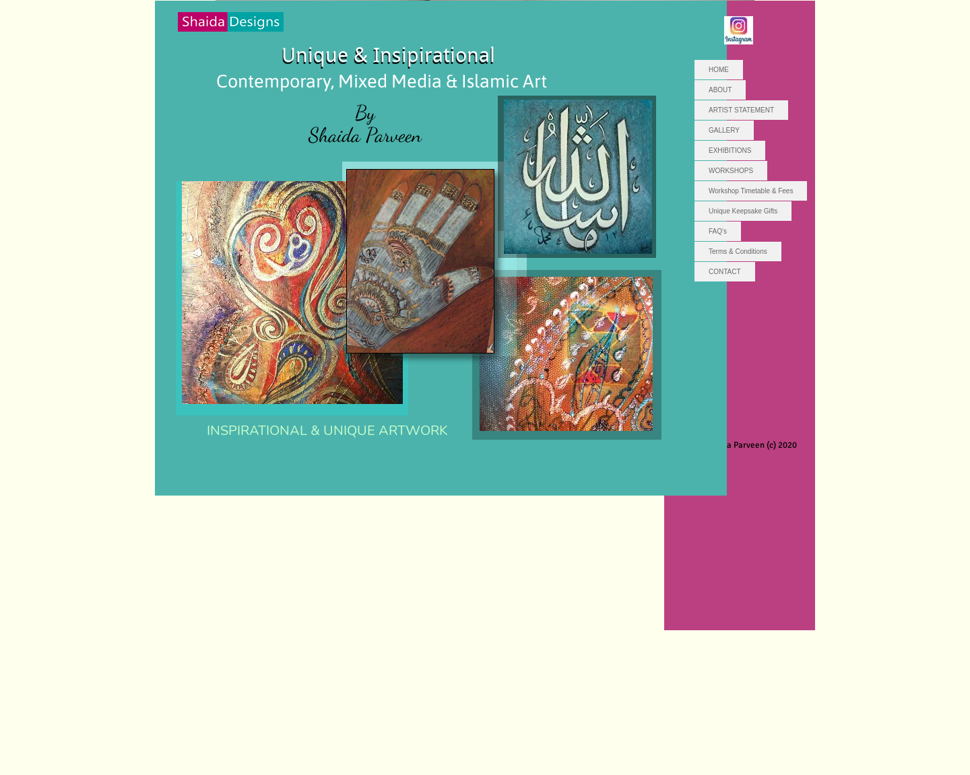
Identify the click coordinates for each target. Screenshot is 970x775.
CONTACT (725, 271)
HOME (719, 69)
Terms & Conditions (738, 251)
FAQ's (718, 231)
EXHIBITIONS (730, 150)
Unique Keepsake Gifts (743, 211)
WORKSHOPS (731, 170)
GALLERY (724, 130)
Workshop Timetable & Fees (751, 191)
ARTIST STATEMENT (741, 110)
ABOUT (720, 90)
